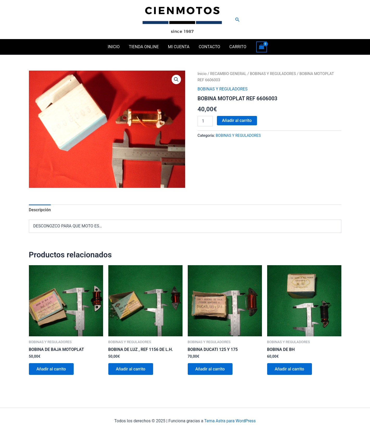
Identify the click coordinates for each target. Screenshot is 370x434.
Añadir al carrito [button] (51, 369)
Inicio (202, 73)
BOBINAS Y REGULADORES (273, 73)
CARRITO (236, 46)
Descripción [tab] (40, 209)
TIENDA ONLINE (145, 46)
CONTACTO (208, 46)
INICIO (115, 46)
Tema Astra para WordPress (230, 420)
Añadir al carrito (237, 120)
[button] (237, 19)
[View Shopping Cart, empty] (259, 46)
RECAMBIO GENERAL (228, 73)
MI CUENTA (179, 46)
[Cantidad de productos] (205, 121)
